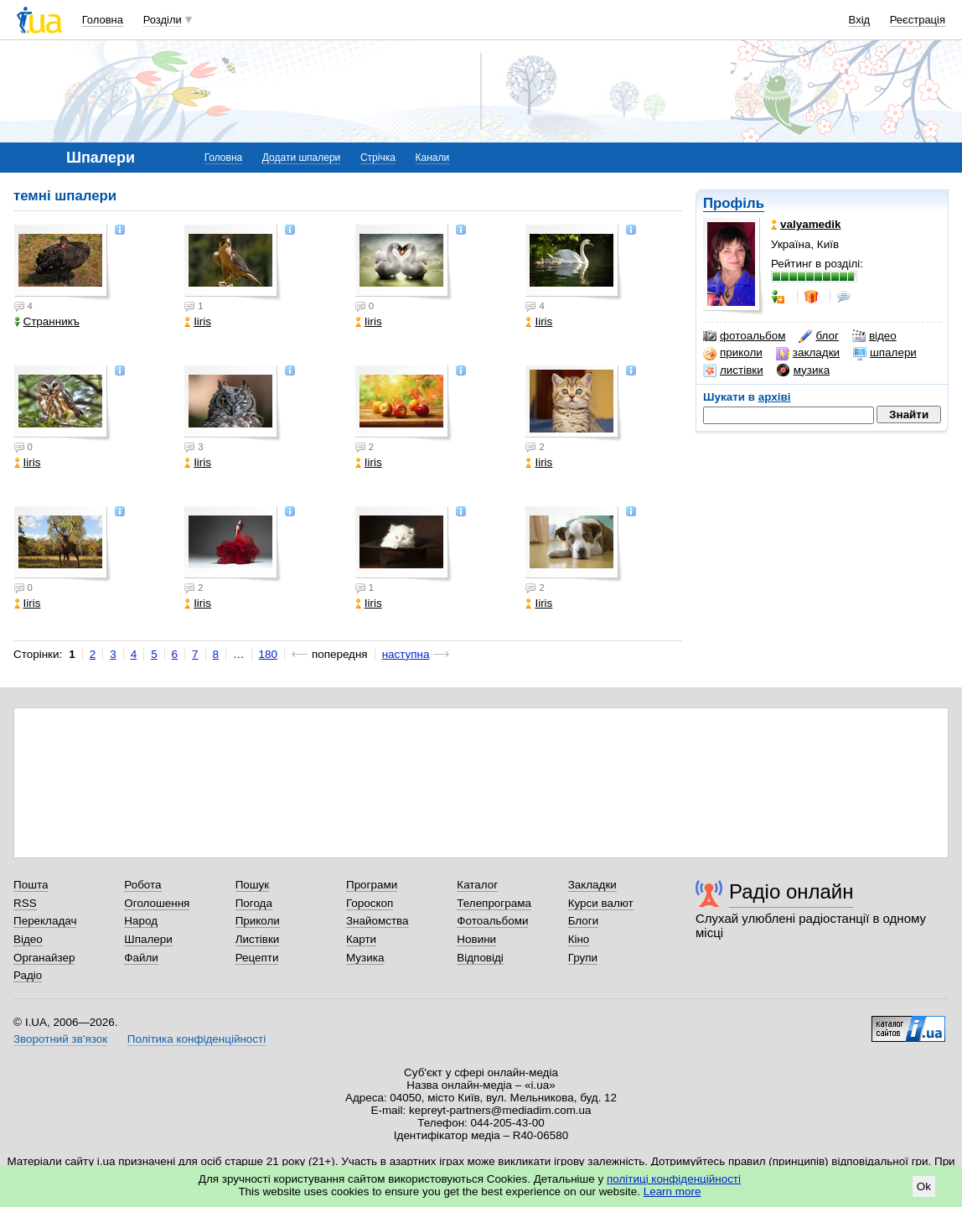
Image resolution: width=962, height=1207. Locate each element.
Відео (28, 939)
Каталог (477, 884)
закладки (808, 353)
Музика (365, 957)
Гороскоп (369, 903)
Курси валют (601, 903)
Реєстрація (917, 19)
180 (268, 654)
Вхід (860, 19)
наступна (406, 654)
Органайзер (44, 957)
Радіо (27, 975)
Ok (924, 1186)
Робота (142, 884)
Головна (102, 19)
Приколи (257, 920)
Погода (253, 903)
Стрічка (378, 157)
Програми (371, 884)
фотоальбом (744, 336)
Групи (582, 957)
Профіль (733, 203)
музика (803, 370)
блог (818, 336)
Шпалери (148, 939)
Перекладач (44, 920)
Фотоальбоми (492, 920)
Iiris (197, 321)
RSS (25, 903)
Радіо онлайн (791, 891)
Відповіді (480, 957)
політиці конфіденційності (674, 1179)
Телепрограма (494, 903)
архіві (774, 397)
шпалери (885, 353)
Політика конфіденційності (196, 1039)
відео (874, 336)
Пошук (252, 884)
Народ (141, 920)
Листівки (257, 939)
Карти (361, 939)
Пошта (30, 884)
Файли (141, 957)
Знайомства (377, 920)
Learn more (672, 1191)
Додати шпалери (301, 157)
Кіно (579, 939)
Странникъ (47, 321)
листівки (733, 370)
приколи (733, 353)
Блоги (583, 920)
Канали (433, 157)
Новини (476, 939)
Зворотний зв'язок (60, 1039)
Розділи (162, 19)
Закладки (592, 884)
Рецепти (257, 957)
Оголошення (156, 903)
